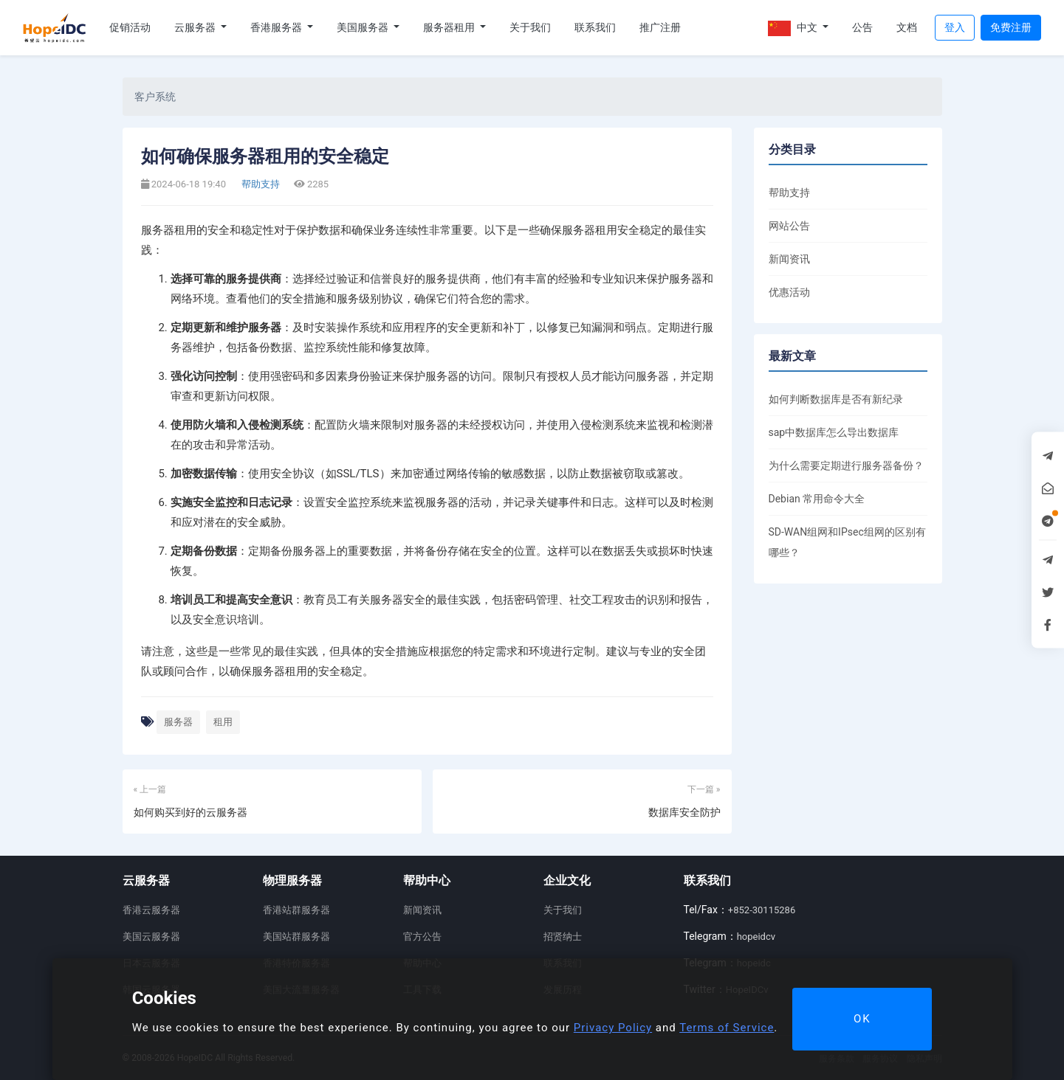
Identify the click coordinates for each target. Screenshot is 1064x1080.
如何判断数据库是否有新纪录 (836, 399)
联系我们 (595, 27)
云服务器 (196, 27)
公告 (862, 27)
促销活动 (130, 27)
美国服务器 (364, 27)
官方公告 (422, 936)
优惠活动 (789, 292)
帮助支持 (259, 184)
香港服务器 (277, 27)
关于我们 (530, 27)
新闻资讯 (789, 259)
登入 (954, 27)
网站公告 (789, 226)
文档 (906, 27)
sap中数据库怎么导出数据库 (834, 432)
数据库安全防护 (684, 812)
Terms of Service (726, 1027)
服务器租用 (450, 27)
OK (862, 1018)
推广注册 (660, 27)
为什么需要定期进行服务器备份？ (846, 465)
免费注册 (1011, 27)
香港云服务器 (151, 909)
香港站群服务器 (296, 909)
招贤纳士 (562, 936)
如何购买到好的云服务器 (190, 812)
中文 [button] (794, 28)
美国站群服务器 (296, 936)
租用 (223, 721)
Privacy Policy (613, 1027)
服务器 (178, 721)
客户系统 (155, 97)
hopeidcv (756, 936)
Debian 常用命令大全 (817, 499)
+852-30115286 (761, 909)
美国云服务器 (151, 936)
